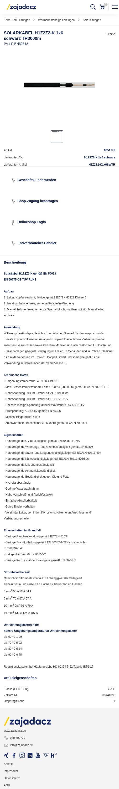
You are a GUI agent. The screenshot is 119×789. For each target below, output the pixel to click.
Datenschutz (12, 778)
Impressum (11, 771)
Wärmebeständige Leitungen (56, 20)
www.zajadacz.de (15, 730)
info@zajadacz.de (18, 745)
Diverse (110, 34)
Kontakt (9, 764)
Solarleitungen (92, 20)
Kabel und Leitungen (17, 20)
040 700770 (14, 738)
